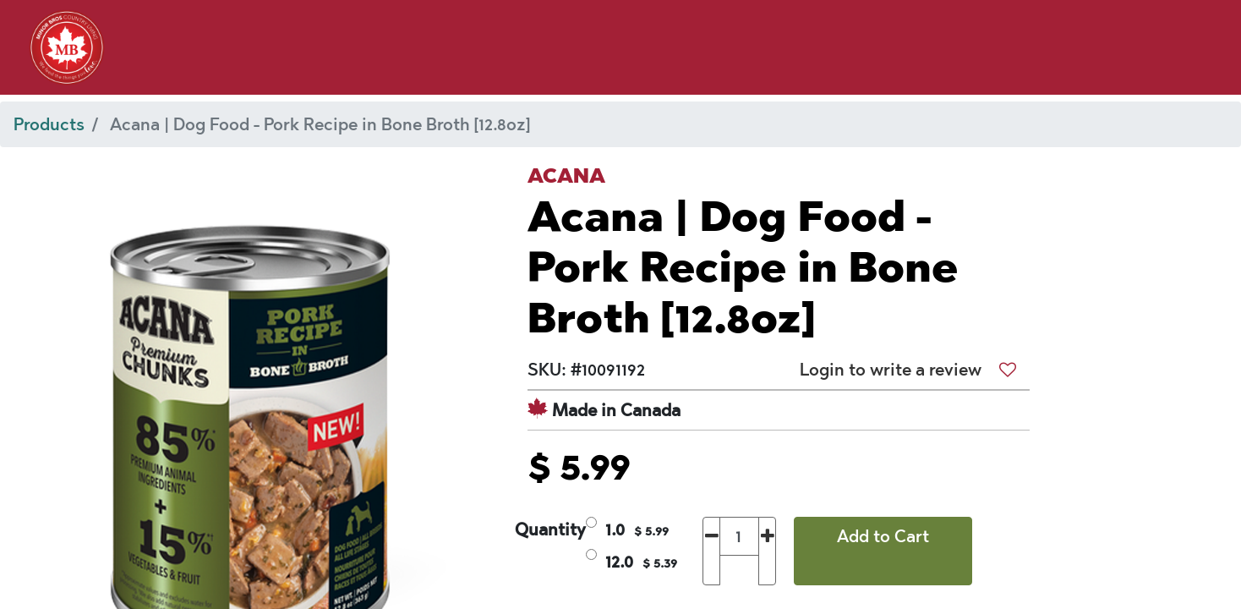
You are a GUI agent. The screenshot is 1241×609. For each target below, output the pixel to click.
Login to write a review (890, 369)
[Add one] (767, 551)
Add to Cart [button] (883, 536)
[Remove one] (711, 551)
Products (49, 124)
